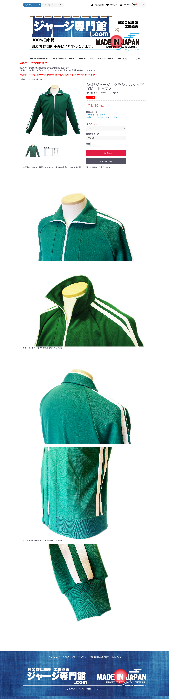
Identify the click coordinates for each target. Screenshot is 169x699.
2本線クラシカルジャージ (63, 59)
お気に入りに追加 (106, 161)
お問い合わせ (117, 657)
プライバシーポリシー (80, 657)
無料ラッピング (92, 134)
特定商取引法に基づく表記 (99, 657)
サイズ (89, 124)
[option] (53, 111)
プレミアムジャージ (104, 59)
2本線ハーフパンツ (85, 59)
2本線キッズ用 (122, 59)
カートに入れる (106, 153)
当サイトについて (53, 657)
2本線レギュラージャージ (38, 59)
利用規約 (66, 657)
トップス (113, 117)
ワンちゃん (136, 59)
